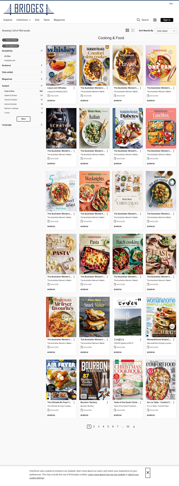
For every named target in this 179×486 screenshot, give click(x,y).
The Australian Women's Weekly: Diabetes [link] (126, 151)
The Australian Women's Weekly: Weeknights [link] (93, 214)
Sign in (166, 19)
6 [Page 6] (113, 426)
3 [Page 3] (98, 426)
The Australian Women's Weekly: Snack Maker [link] (93, 339)
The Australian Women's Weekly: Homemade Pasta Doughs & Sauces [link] (60, 277)
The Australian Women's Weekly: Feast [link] (159, 277)
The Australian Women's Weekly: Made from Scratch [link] (60, 151)
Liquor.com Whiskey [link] (56, 88)
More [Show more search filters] (23, 119)
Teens (47, 19)
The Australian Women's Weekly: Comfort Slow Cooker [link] (93, 88)
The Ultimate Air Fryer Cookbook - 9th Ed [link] (60, 402)
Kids (37, 19)
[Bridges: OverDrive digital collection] (28, 9)
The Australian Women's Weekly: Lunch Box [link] (159, 151)
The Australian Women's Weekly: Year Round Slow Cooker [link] (159, 214)
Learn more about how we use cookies (106, 474)
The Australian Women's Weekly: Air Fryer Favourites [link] (60, 339)
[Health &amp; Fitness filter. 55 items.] (23, 95)
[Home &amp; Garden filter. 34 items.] (23, 104)
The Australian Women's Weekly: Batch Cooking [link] (126, 277)
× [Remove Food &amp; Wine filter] (4, 40)
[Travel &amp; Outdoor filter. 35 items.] (23, 99)
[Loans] (155, 20)
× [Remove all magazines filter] (4, 46)
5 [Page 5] (108, 426)
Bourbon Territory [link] (89, 402)
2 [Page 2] (94, 426)
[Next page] (134, 426)
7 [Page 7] (117, 426)
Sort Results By (146, 30)
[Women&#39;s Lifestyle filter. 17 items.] (23, 108)
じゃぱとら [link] (119, 339)
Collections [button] (23, 19)
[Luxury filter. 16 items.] (23, 112)
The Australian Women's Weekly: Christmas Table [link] (126, 214)
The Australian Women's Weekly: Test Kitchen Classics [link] (126, 88)
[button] (142, 20)
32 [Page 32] (128, 426)
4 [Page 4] (103, 426)
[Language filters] (22, 125)
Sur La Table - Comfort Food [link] (159, 402)
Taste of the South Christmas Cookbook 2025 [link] (126, 402)
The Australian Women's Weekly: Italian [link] (93, 151)
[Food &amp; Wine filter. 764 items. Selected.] (23, 91)
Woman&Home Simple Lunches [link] (159, 339)
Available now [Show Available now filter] (9, 60)
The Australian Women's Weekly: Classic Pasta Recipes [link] (93, 277)
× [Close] (148, 472)
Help (171, 4)
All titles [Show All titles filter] (7, 56)
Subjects (7, 19)
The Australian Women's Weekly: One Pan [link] (159, 88)
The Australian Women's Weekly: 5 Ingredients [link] (60, 214)
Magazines (59, 19)
